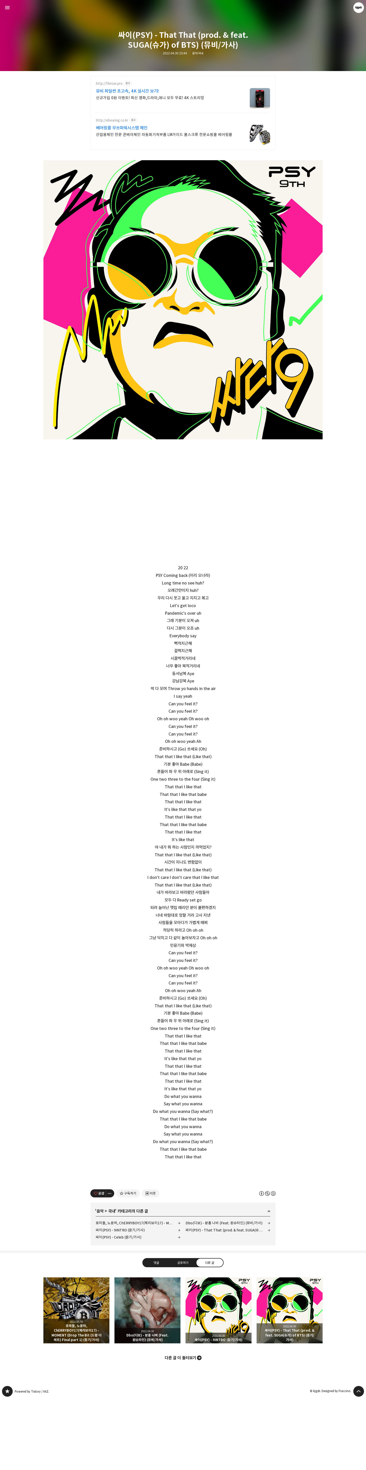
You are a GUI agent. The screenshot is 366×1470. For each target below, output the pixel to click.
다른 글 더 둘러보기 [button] (180, 1428)
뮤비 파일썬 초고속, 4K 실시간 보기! (127, 91)
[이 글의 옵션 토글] (110, 1264)
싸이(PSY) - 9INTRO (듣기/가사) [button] (219, 1381)
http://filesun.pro (109, 83)
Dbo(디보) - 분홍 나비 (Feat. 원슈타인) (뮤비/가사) (224, 1294)
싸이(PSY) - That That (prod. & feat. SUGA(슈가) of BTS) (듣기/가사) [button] (290, 1381)
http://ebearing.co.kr (112, 120)
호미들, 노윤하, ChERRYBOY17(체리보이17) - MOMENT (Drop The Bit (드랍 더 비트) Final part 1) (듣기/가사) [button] (76, 1381)
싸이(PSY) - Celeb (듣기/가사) (118, 1308)
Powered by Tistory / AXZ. (32, 1462)
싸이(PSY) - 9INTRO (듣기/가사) (120, 1301)
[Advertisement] (183, 1207)
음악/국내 (197, 53)
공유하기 (183, 1334)
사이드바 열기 (7, 8)
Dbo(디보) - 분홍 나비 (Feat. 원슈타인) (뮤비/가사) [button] (147, 1381)
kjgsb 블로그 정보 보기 (359, 8)
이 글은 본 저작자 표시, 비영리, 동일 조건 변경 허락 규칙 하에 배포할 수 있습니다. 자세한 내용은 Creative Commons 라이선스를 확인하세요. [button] (267, 1264)
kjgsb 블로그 (7, 1462)
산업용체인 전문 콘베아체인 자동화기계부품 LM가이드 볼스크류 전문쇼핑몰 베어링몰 (164, 134)
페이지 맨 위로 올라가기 (359, 1462)
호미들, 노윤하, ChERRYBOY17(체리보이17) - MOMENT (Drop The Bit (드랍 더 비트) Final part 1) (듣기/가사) (138, 1294)
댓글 (156, 1334)
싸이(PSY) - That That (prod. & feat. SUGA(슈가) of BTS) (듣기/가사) (228, 1301)
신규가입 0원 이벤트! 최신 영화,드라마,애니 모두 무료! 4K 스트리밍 (150, 97)
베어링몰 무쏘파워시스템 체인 (121, 128)
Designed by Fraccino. (336, 1462)
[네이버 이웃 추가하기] (150, 1264)
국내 (111, 1282)
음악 (100, 1282)
